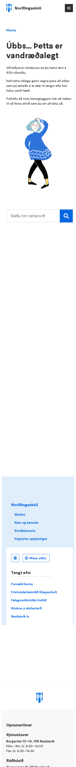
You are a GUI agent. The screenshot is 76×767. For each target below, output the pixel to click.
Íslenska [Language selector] (15, 558)
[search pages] (39, 216)
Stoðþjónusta (24, 531)
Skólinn (19, 514)
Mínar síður (37, 558)
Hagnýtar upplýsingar (30, 539)
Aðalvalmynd (69, 8)
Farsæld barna (22, 584)
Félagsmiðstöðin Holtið (29, 600)
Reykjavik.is (20, 616)
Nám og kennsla (26, 522)
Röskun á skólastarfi (26, 608)
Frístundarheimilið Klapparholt (34, 592)
